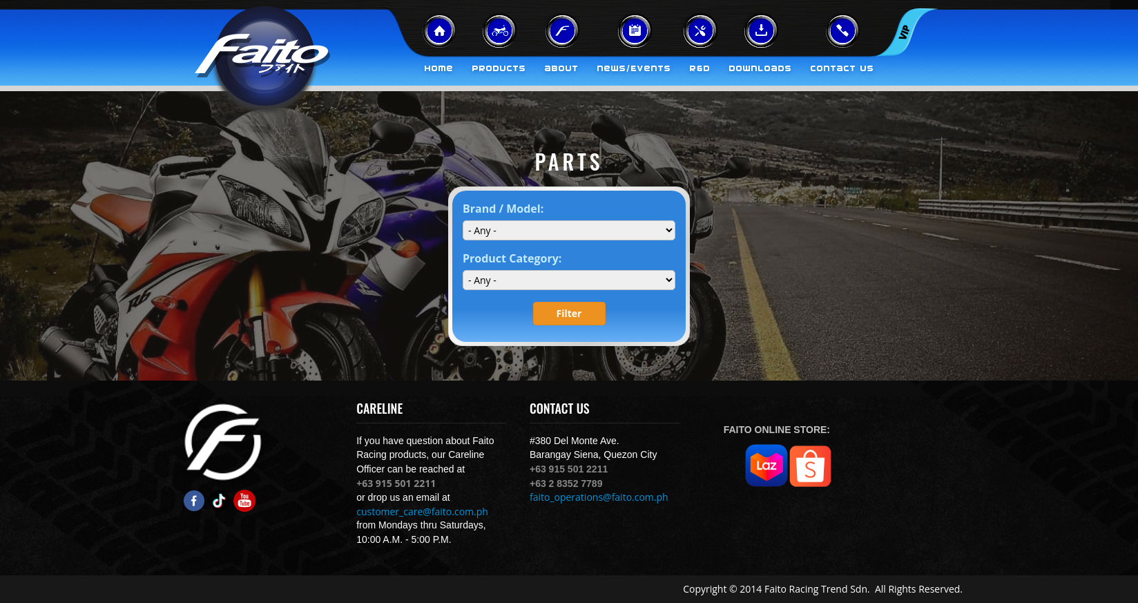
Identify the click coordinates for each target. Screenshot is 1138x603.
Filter (569, 313)
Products (499, 69)
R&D (700, 69)
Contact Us (842, 69)
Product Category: (512, 258)
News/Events (634, 69)
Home (439, 69)
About (562, 69)
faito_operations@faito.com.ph (599, 497)
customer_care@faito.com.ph (422, 511)
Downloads (760, 69)
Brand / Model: (503, 208)
